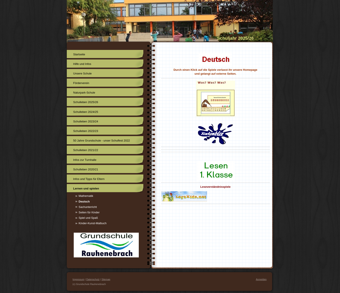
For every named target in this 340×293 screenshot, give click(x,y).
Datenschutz (93, 279)
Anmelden (261, 279)
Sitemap (105, 279)
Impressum (78, 279)
